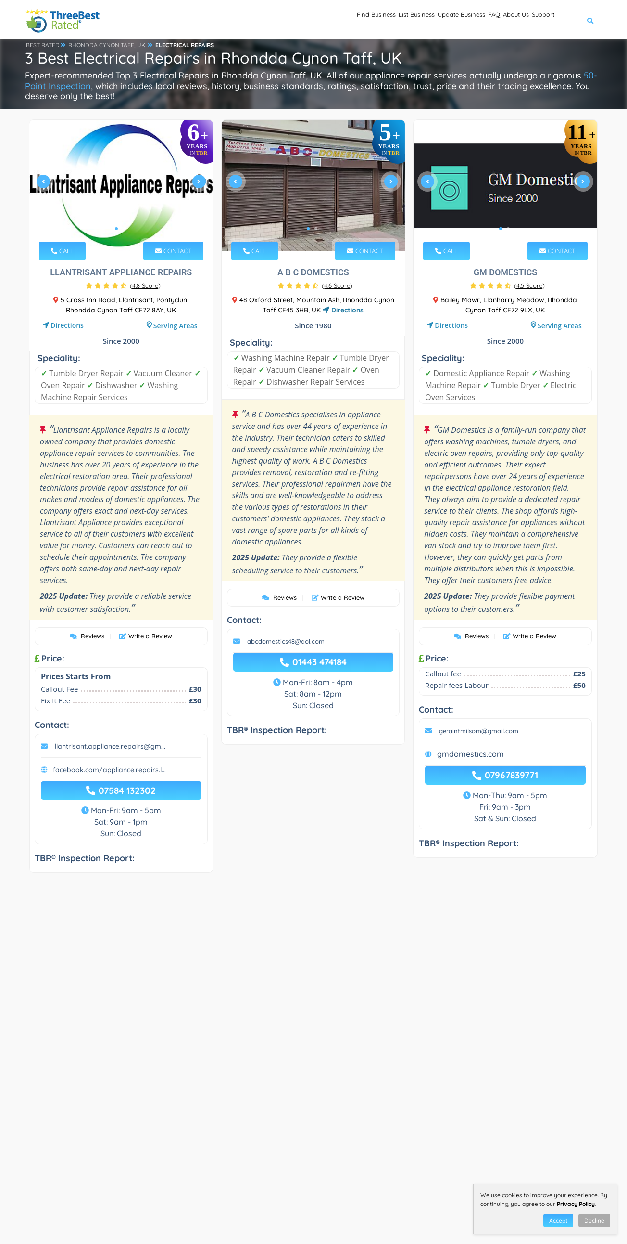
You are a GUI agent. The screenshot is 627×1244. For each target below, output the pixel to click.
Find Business (290, 19)
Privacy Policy (576, 1203)
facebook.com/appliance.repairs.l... (109, 769)
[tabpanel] (121, 185)
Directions (67, 325)
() (145, 285)
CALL (62, 251)
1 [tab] (116, 228)
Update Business (410, 19)
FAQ (458, 19)
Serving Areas (175, 325)
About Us (493, 19)
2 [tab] (124, 228)
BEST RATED (43, 45)
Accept (558, 1220)
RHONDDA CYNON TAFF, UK (106, 45)
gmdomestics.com (470, 754)
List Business (347, 19)
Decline (594, 1220)
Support (536, 19)
